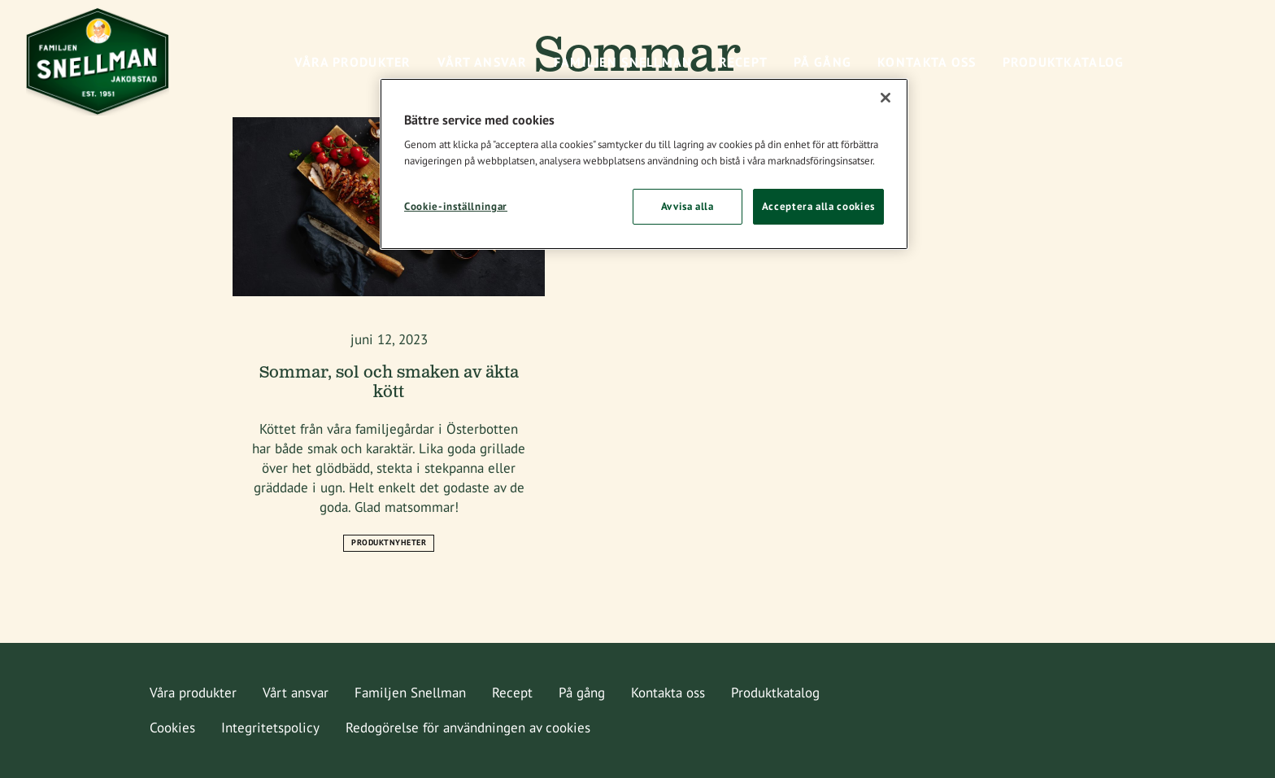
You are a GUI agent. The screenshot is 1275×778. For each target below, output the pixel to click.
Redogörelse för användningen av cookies (468, 727)
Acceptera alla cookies (818, 206)
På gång (582, 693)
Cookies (172, 727)
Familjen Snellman (410, 693)
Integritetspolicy (270, 727)
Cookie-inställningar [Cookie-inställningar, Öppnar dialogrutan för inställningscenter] (455, 206)
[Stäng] (885, 98)
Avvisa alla (687, 206)
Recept (512, 693)
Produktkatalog (775, 693)
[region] (644, 164)
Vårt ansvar (296, 693)
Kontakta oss (668, 693)
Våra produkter (193, 693)
